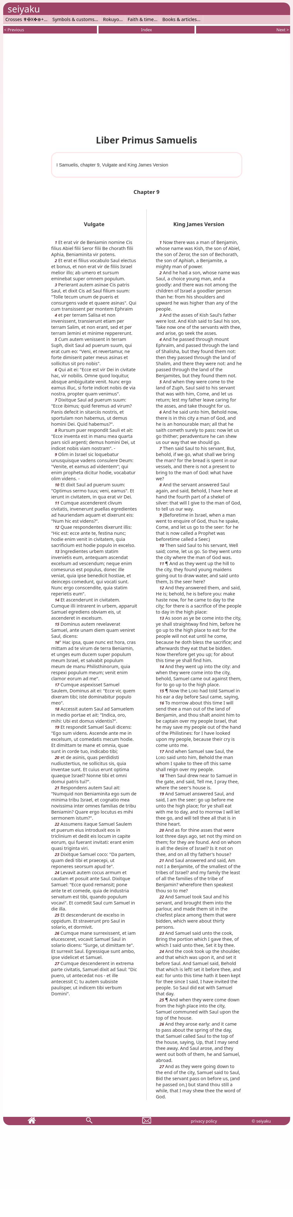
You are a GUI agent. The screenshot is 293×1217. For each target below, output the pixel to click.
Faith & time (141, 19)
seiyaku (24, 9)
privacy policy (204, 1121)
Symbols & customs (73, 19)
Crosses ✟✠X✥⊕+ (24, 19)
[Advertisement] (146, 83)
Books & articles (179, 19)
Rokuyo (111, 19)
